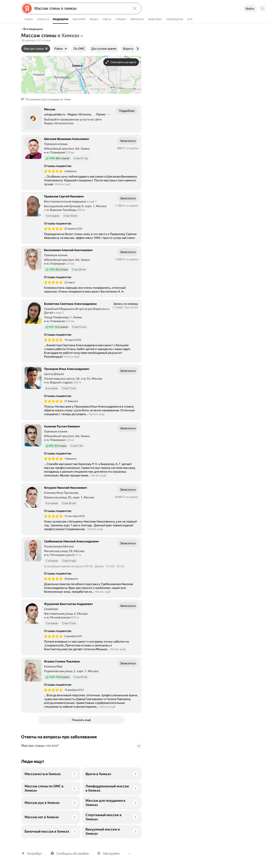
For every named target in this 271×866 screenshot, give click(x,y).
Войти (250, 8)
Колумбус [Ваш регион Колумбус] (34, 853)
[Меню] (262, 8)
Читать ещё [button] (62, 184)
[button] (46, 99)
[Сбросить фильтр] (46, 48)
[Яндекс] (27, 8)
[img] (53, 171)
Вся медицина (33, 29)
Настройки (109, 853)
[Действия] (108, 114)
